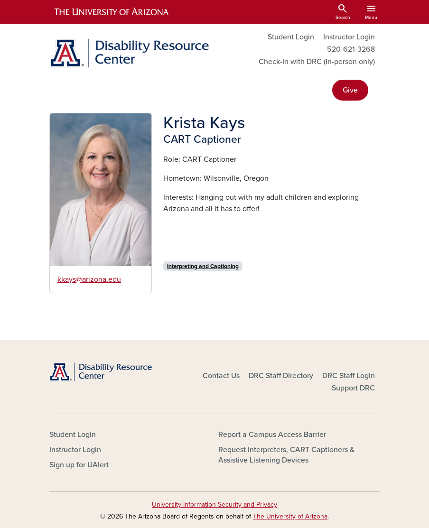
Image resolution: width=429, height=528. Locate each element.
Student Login (291, 37)
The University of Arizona (290, 516)
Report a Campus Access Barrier (272, 434)
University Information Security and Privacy (214, 504)
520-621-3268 (351, 49)
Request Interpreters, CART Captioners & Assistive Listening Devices (286, 455)
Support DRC (353, 388)
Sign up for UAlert (79, 465)
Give (350, 90)
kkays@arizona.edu (89, 279)
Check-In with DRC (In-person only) (317, 61)
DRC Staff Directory (281, 375)
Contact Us (221, 375)
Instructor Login (349, 37)
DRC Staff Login (348, 375)
